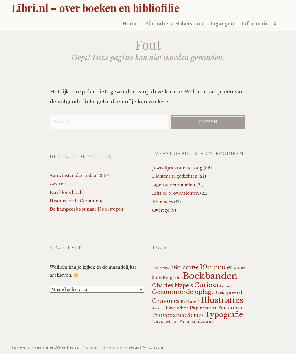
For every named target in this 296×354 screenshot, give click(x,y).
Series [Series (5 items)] (195, 315)
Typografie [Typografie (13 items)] (224, 314)
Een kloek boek (66, 192)
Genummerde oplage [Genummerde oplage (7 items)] (183, 292)
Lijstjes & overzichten (175, 193)
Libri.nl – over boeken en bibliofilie (96, 7)
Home (130, 24)
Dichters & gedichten (174, 176)
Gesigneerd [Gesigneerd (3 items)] (229, 292)
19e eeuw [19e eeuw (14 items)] (216, 267)
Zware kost (61, 183)
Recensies (162, 201)
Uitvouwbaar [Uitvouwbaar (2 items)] (165, 321)
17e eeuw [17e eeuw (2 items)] (160, 268)
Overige (160, 210)
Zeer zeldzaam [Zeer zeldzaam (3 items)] (196, 321)
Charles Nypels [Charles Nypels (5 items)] (172, 285)
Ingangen (222, 24)
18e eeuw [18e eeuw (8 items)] (185, 267)
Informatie (255, 24)
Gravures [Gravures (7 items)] (166, 300)
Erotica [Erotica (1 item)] (226, 286)
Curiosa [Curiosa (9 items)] (206, 285)
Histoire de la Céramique (76, 200)
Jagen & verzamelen (173, 184)
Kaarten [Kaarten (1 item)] (158, 308)
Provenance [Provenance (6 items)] (169, 315)
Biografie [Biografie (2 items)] (172, 277)
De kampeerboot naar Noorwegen (86, 209)
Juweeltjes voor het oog (177, 168)
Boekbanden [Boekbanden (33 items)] (210, 276)
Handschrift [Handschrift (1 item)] (190, 302)
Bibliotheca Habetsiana (174, 24)
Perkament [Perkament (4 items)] (232, 308)
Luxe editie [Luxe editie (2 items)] (177, 308)
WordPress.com (146, 348)
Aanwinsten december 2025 (79, 175)
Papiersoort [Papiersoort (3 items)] (203, 307)
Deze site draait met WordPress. (45, 348)
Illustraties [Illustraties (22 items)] (222, 300)
